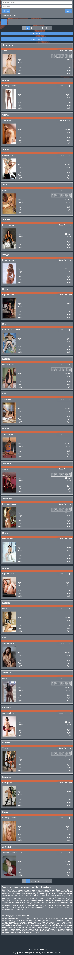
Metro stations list (37, 39)
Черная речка (7, 434)
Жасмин (6, 463)
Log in (68, 11)
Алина (5, 568)
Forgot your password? (9, 15)
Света (5, 115)
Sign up (6, 11)
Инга (4, 324)
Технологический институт (12, 852)
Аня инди (7, 847)
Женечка (6, 672)
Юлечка (6, 742)
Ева (4, 394)
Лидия (5, 150)
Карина (6, 359)
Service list (37, 34)
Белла (5, 428)
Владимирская (7, 155)
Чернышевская (8, 295)
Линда (5, 254)
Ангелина (7, 498)
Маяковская (6, 608)
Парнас (5, 190)
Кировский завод (8, 364)
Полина (6, 533)
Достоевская (7, 120)
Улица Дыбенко (8, 713)
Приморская (7, 783)
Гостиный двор (8, 539)
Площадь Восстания (10, 86)
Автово (5, 51)
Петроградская (8, 225)
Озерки (5, 469)
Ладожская (6, 399)
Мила (5, 812)
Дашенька (7, 45)
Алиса (5, 80)
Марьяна (7, 777)
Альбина (7, 219)
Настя (5, 289)
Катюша (6, 707)
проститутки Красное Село (24, 902)
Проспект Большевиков (11, 330)
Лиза (4, 184)
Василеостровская (9, 504)
